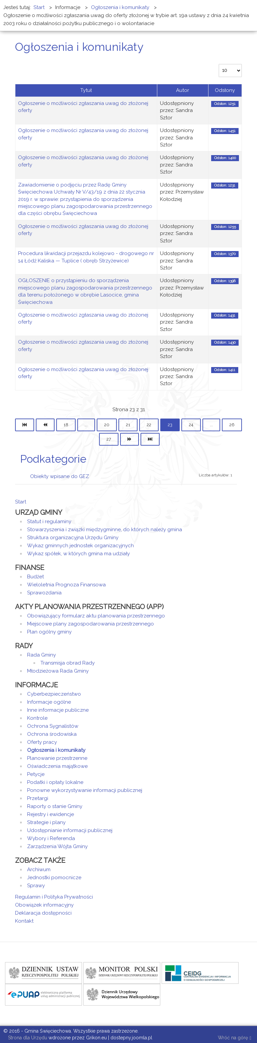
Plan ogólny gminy (49, 632)
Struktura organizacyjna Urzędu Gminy (72, 538)
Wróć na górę (234, 1038)
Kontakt (24, 921)
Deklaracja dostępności (43, 913)
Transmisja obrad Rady (67, 663)
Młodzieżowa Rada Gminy (58, 671)
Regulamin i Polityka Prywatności (54, 897)
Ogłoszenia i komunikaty (56, 750)
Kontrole (37, 718)
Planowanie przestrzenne (57, 758)
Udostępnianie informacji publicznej (69, 830)
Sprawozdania (44, 593)
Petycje (36, 774)
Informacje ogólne (49, 702)
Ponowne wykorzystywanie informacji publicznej (84, 790)
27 (108, 439)
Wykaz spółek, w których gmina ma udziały (78, 554)
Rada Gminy (41, 655)
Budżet (35, 577)
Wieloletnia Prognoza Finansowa (66, 585)
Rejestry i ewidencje (50, 814)
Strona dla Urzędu (27, 1037)
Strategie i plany (46, 822)
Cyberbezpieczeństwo (54, 694)
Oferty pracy (42, 742)
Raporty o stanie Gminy (54, 806)
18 (66, 424)
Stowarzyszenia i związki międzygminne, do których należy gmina (104, 530)
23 (170, 424)
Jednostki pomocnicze (54, 878)
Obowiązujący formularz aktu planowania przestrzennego (96, 616)
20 (106, 424)
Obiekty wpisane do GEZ (59, 476)
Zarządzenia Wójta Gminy (57, 846)
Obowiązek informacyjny (44, 905)
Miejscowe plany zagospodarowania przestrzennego (90, 624)
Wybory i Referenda (51, 838)
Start (20, 502)
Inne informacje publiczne (58, 710)
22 (149, 424)
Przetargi (37, 798)
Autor (182, 90)
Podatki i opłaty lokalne (55, 782)
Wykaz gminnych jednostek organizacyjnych (80, 546)
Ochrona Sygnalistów (52, 726)
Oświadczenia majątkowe (57, 766)
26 (232, 424)
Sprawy (36, 886)
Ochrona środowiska (52, 734)
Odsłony (225, 90)
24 (191, 424)
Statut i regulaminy (49, 521)
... (86, 424)
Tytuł (86, 90)
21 (128, 424)
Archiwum (39, 869)
